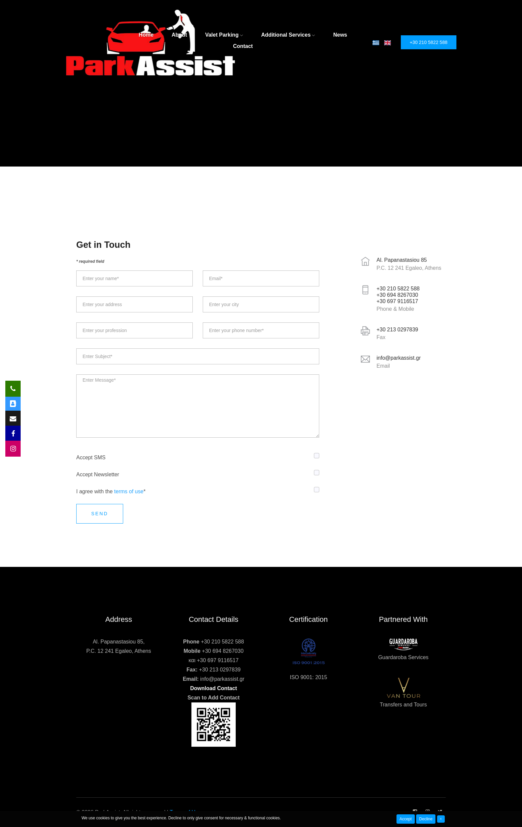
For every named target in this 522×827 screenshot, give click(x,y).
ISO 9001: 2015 (308, 677)
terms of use (128, 491)
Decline (425, 819)
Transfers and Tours (403, 704)
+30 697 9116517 (218, 660)
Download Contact (213, 688)
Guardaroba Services (403, 657)
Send (99, 513)
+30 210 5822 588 (428, 42)
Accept (405, 819)
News (340, 35)
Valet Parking (224, 35)
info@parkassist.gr (222, 679)
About (179, 35)
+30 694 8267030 (223, 651)
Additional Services (288, 35)
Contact (243, 46)
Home (146, 35)
